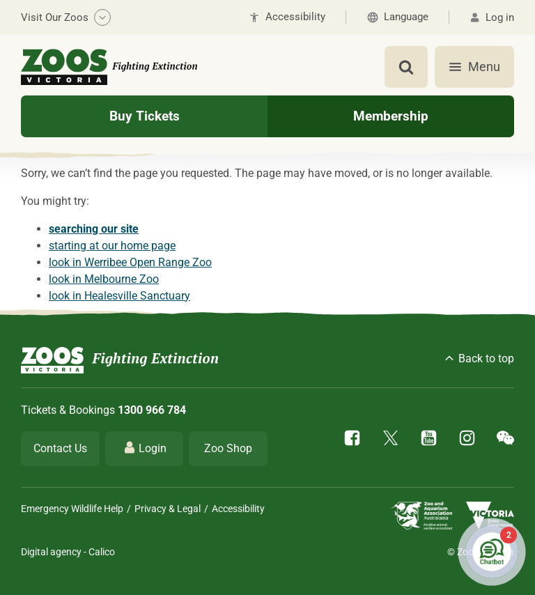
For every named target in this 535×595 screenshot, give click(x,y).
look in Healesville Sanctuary (119, 295)
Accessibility (238, 508)
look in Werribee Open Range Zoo (130, 262)
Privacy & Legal (167, 508)
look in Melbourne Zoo (104, 279)
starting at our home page (112, 245)
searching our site (94, 228)
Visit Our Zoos (66, 17)
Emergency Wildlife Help (72, 508)
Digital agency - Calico (68, 551)
